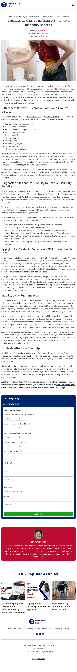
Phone (6, 471)
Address (6, 496)
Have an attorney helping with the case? (18, 433)
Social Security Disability (16, 17)
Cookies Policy (28, 629)
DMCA (51, 629)
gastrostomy (33, 241)
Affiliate (44, 629)
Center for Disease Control (16, 86)
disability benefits (64, 169)
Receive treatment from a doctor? (16, 442)
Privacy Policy (12, 629)
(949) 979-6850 (39, 648)
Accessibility (58, 629)
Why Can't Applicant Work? (13, 451)
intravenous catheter (17, 241)
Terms (20, 629)
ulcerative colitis (34, 116)
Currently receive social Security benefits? (19, 415)
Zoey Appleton (42, 31)
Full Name (8, 463)
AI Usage (37, 629)
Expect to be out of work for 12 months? (18, 424)
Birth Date (8, 488)
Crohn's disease (63, 89)
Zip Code (7, 505)
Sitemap (66, 629)
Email (6, 480)
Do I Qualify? (38, 514)
